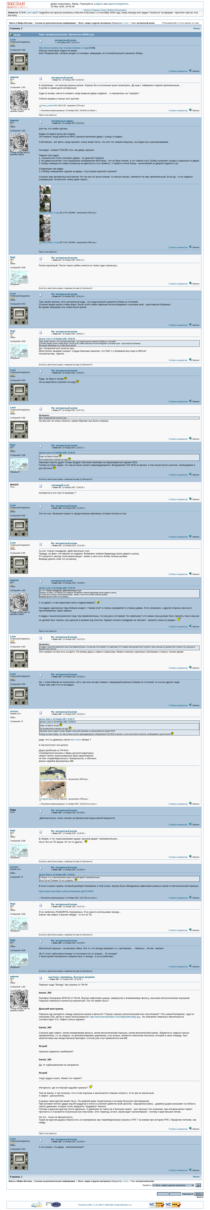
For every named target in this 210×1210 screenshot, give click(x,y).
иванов (14, 77)
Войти (110, 10)
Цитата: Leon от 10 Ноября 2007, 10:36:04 (57, 453)
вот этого (76, 739)
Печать (196, 28)
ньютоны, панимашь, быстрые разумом (71, 977)
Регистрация (120, 10)
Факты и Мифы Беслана (20, 23)
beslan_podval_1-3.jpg (49, 213)
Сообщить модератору (178, 71)
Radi (12, 257)
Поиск (103, 10)
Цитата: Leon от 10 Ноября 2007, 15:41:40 (57, 588)
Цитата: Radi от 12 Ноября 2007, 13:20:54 (57, 875)
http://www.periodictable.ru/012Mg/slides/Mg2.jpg (115, 1016)
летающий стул (60, 485)
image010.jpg (45, 799)
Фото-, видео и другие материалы (95, 23)
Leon (125, 23)
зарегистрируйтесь (118, 3)
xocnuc (14, 711)
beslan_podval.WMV (48, 106)
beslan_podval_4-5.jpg (49, 242)
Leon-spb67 (32, 12)
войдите (98, 3)
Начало (87, 10)
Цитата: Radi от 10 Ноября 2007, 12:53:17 (57, 719)
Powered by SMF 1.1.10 (87, 1205)
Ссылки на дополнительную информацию (55, 23)
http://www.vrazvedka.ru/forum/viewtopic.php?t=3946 (66, 891)
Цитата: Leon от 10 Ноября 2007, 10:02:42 (57, 339)
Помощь (95, 10)
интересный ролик (145, 23)
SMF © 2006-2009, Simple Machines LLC (115, 1205)
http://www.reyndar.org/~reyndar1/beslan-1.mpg (63, 48)
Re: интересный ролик (64, 257)
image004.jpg (45, 779)
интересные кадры (62, 121)
